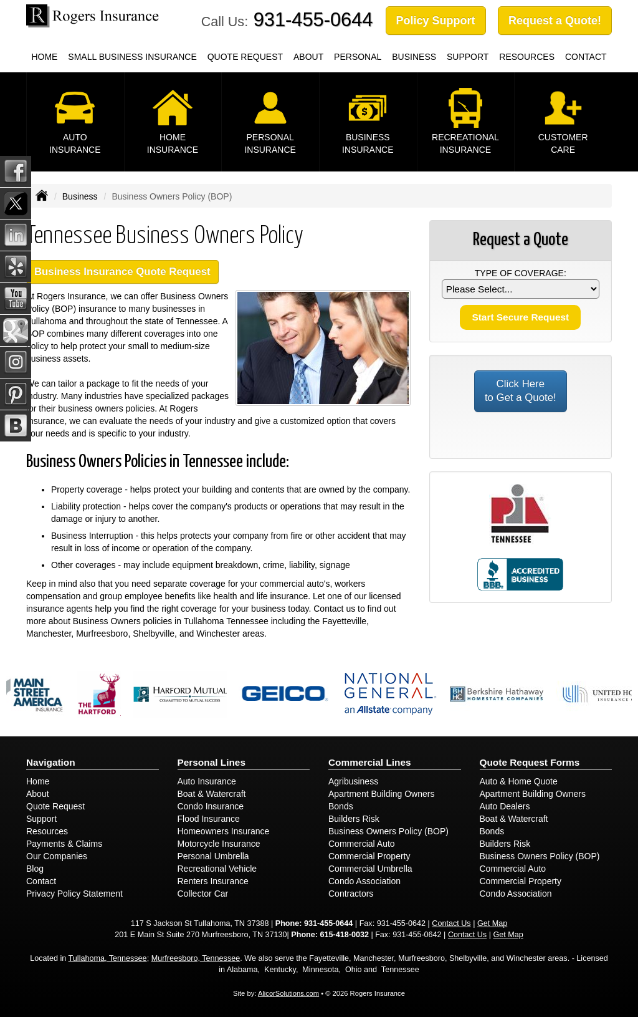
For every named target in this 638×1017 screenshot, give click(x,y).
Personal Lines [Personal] (212, 762)
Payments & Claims (64, 844)
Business (80, 196)
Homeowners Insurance (224, 831)
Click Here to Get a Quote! (520, 390)
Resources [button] (527, 57)
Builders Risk (353, 819)
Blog (35, 869)
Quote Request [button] (245, 57)
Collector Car (203, 894)
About (37, 794)
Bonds (340, 806)
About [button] (308, 57)
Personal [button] (357, 57)
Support (41, 819)
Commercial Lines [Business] (369, 762)
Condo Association (364, 881)
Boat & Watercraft (212, 794)
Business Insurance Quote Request (122, 271)
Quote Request (55, 806)
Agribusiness (353, 781)
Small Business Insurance (132, 57)
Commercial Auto (361, 844)
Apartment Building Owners (381, 794)
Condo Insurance (211, 806)
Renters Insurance (213, 881)
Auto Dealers (505, 806)
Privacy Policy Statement (74, 894)
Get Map (492, 923)
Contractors (350, 894)
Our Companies (56, 856)
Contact (41, 881)
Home (44, 57)
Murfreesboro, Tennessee (195, 958)
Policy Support (435, 20)
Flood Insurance (209, 819)
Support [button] (467, 57)
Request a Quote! (554, 20)
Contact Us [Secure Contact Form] (451, 923)
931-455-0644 (313, 20)
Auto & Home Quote (519, 781)
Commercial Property (369, 856)
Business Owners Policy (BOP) (388, 831)
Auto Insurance (207, 781)
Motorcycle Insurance (219, 844)
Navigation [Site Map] (50, 762)
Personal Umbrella (213, 856)
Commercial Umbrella (370, 869)
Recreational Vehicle (217, 869)
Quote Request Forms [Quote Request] (530, 762)
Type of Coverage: (520, 273)
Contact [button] (586, 57)
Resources (47, 831)
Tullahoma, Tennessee (108, 958)
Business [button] (414, 57)
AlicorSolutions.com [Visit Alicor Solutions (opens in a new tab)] (288, 993)
